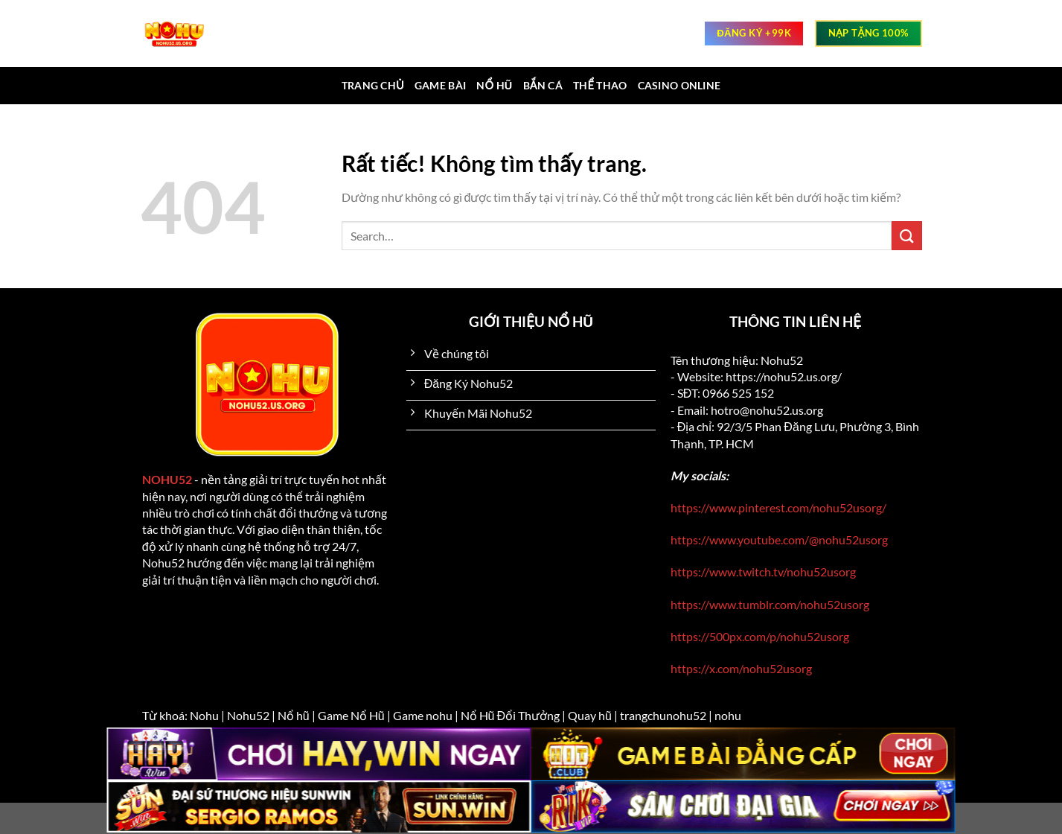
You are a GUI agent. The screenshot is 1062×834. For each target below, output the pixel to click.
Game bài (440, 85)
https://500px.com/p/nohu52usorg (760, 636)
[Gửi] (906, 235)
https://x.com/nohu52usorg (741, 668)
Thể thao (600, 85)
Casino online (679, 85)
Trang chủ (373, 85)
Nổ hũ (494, 85)
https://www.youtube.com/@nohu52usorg (779, 539)
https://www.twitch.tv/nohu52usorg (763, 571)
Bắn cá (543, 85)
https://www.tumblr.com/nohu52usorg (770, 604)
